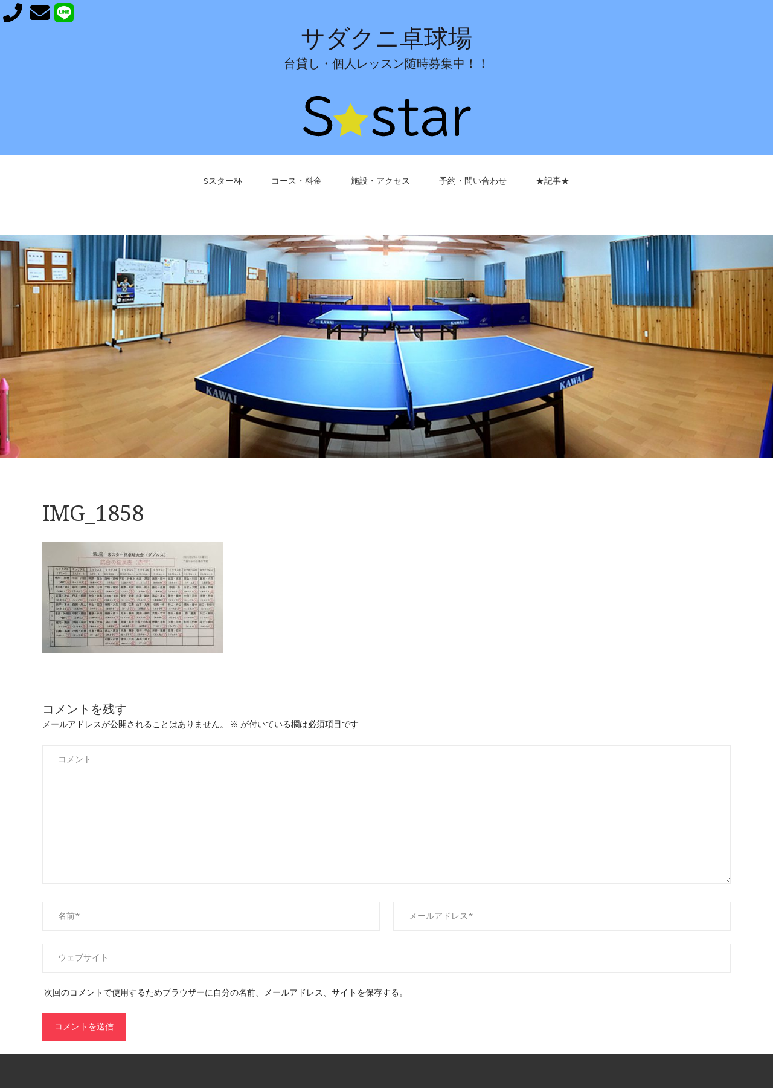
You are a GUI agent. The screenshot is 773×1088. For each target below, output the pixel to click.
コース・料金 (296, 180)
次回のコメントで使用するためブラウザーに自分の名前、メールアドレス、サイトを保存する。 (226, 992)
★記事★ (552, 180)
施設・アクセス (380, 180)
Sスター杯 (223, 180)
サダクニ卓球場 (386, 38)
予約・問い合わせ (473, 180)
